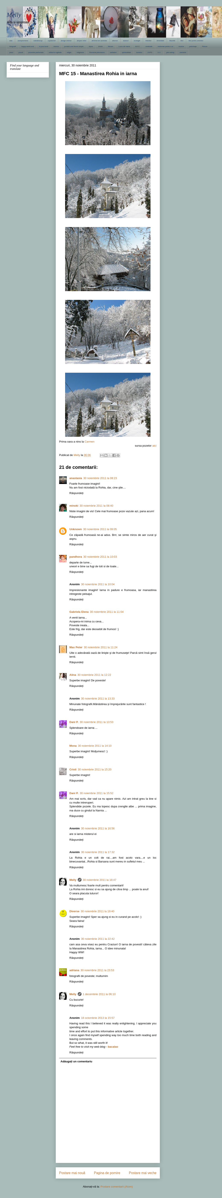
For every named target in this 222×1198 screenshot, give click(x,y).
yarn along (170, 52)
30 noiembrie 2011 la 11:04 (107, 611)
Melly (14, 14)
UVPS (150, 52)
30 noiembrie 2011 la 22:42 (98, 938)
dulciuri (126, 41)
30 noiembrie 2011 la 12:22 (94, 674)
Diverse (74, 911)
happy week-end (27, 46)
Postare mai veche (142, 1173)
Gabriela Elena (79, 611)
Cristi (72, 769)
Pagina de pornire (107, 1173)
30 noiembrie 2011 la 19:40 (97, 911)
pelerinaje (193, 46)
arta (10, 41)
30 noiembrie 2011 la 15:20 (94, 769)
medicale (149, 46)
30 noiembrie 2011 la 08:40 (96, 505)
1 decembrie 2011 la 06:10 (99, 994)
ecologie (137, 41)
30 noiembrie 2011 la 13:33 (98, 698)
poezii (21, 52)
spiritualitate (126, 52)
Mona (73, 745)
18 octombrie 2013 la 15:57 (98, 1017)
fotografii (12, 46)
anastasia (75, 478)
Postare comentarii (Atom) (117, 1186)
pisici (11, 52)
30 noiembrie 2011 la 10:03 (100, 556)
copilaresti (52, 41)
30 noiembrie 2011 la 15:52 (96, 793)
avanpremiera (23, 41)
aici (154, 445)
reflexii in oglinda (55, 52)
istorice (56, 46)
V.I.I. (159, 52)
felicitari (148, 41)
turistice (139, 52)
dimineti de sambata (99, 41)
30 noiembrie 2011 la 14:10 (95, 745)
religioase (80, 52)
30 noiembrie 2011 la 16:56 (98, 828)
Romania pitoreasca (97, 52)
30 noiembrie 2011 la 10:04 (98, 584)
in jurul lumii (43, 46)
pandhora (75, 556)
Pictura (204, 46)
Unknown (75, 529)
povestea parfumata (36, 52)
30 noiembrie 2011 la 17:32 (98, 852)
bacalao (113, 1046)
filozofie (172, 41)
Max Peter (75, 647)
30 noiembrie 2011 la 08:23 (100, 478)
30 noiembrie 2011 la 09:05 (100, 529)
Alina (72, 674)
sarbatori (113, 52)
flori (182, 41)
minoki (73, 505)
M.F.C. (137, 46)
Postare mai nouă (72, 1173)
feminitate (160, 41)
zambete (183, 52)
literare (110, 46)
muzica (181, 46)
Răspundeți (76, 493)
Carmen (89, 441)
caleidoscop (38, 41)
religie (69, 52)
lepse (91, 46)
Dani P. (73, 722)
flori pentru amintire (196, 41)
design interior (66, 41)
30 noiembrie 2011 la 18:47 (100, 879)
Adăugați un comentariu (76, 1061)
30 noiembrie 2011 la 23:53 (97, 970)
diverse (115, 41)
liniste (100, 46)
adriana (74, 970)
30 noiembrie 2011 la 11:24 (100, 647)
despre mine (81, 41)
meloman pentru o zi (165, 46)
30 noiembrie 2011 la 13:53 (96, 722)
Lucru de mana (124, 46)
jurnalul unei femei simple (73, 46)
